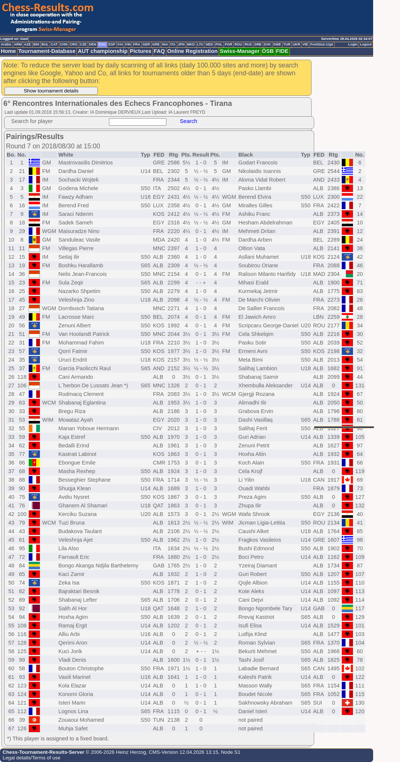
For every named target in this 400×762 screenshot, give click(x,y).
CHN (64, 44)
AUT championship (103, 51)
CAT (54, 44)
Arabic (6, 44)
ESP (111, 44)
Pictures (140, 51)
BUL (45, 44)
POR (228, 44)
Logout (366, 44)
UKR (296, 44)
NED (209, 44)
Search (188, 121)
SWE (277, 44)
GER (146, 44)
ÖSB (268, 51)
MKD (191, 44)
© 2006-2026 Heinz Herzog (115, 752)
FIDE (282, 51)
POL (218, 44)
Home (8, 51)
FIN (128, 44)
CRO (74, 44)
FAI (120, 44)
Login (352, 44)
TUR (286, 44)
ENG (102, 44)
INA (165, 44)
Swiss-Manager (240, 51)
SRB (258, 44)
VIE (305, 44)
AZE (27, 44)
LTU (200, 44)
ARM (18, 44)
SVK (267, 44)
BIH (36, 44)
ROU (238, 44)
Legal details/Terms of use (31, 758)
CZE (83, 44)
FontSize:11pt (321, 44)
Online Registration (192, 51)
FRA (136, 44)
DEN (92, 44)
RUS (248, 44)
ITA (172, 44)
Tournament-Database (47, 51)
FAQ (159, 51)
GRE (156, 44)
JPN (181, 44)
